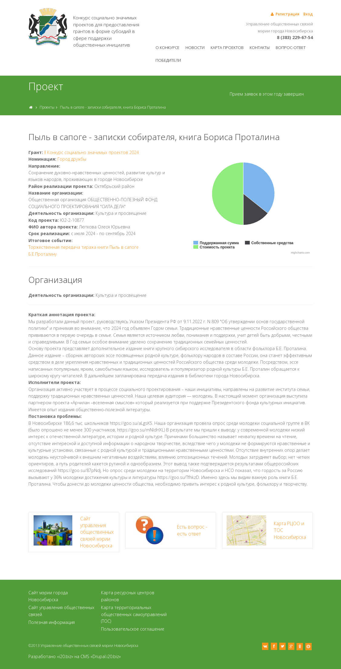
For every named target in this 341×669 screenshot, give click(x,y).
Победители (168, 60)
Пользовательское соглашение (132, 629)
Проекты (47, 107)
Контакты (260, 47)
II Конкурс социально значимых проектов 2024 (91, 152)
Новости (195, 47)
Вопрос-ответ (291, 47)
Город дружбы (71, 159)
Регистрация (284, 14)
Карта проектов (227, 47)
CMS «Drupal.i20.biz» (100, 656)
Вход (308, 14)
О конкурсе (167, 47)
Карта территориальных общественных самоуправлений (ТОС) (134, 614)
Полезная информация (51, 622)
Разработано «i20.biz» (50, 656)
